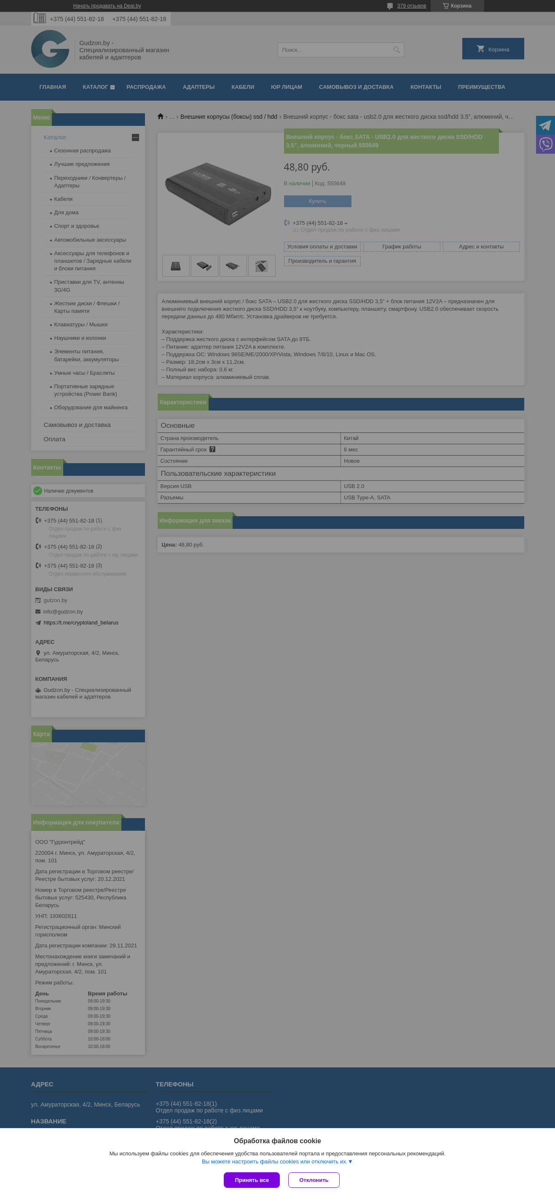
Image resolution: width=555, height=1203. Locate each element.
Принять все (252, 1180)
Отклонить (313, 1180)
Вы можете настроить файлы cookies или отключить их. (275, 1161)
